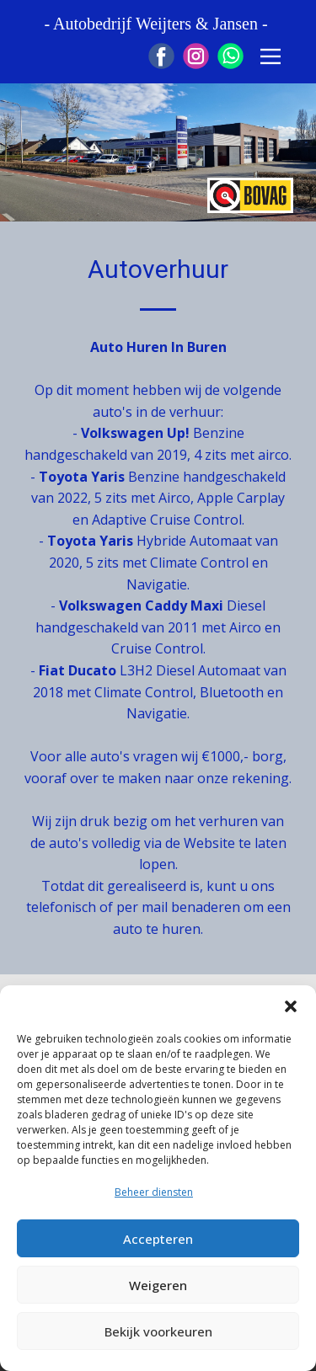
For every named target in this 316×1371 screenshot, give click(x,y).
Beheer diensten (154, 1192)
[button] (290, 1006)
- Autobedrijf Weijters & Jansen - (157, 23)
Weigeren (158, 1285)
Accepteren (158, 1238)
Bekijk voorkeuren (158, 1331)
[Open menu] (270, 56)
